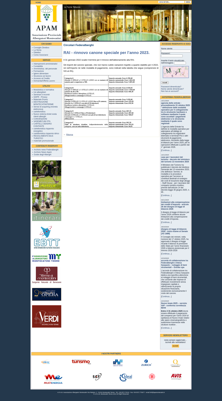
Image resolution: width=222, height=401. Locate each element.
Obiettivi (37, 52)
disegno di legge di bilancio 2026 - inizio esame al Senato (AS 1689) (174, 231)
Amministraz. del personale (45, 69)
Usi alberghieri (40, 92)
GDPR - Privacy (40, 97)
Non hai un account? (170, 91)
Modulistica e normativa (44, 90)
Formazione (39, 71)
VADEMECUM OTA (42, 121)
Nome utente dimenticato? (172, 89)
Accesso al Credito (42, 78)
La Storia (37, 50)
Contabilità (38, 66)
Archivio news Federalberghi (46, 150)
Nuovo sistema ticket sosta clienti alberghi (45, 115)
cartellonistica (39, 111)
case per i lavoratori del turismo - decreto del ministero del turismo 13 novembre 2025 (175, 159)
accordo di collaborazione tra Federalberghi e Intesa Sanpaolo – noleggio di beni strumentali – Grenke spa (174, 263)
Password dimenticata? (171, 87)
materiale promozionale (44, 141)
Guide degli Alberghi (42, 154)
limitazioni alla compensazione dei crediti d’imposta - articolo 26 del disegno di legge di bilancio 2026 (175, 205)
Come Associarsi (41, 55)
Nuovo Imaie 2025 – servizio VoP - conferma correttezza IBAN (174, 305)
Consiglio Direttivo (41, 47)
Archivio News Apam (43, 152)
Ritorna (69, 134)
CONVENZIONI (40, 119)
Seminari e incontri (42, 94)
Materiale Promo (41, 99)
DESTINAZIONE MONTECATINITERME (44, 103)
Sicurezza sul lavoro (42, 76)
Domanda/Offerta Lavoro (44, 81)
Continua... (166, 150)
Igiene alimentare (41, 73)
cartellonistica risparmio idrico (46, 133)
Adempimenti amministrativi (45, 64)
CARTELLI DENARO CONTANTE (43, 125)
